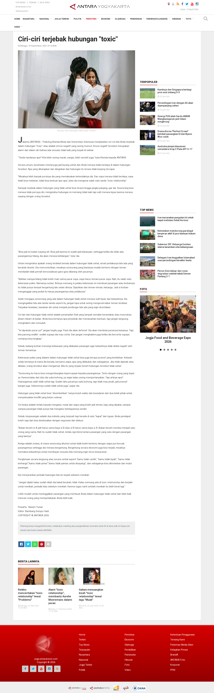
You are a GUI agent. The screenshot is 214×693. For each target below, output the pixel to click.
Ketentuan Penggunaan (182, 634)
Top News (21, 2)
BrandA (174, 654)
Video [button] (17, 27)
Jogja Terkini (85, 664)
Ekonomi (129, 639)
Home (82, 634)
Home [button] (17, 19)
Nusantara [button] (28, 19)
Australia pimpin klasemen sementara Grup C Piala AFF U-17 (175, 147)
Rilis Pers (45, 2)
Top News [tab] (147, 209)
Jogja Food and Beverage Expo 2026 (168, 340)
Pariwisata (130, 654)
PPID (172, 669)
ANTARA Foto (177, 659)
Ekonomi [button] (105, 19)
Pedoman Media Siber (181, 644)
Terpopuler (84, 649)
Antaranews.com (23, 6)
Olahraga (129, 644)
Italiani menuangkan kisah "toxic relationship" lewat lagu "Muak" (91, 594)
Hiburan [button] (176, 19)
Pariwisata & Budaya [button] (156, 19)
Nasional (83, 659)
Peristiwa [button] (91, 19)
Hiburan (129, 659)
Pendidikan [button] (136, 19)
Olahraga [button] (120, 19)
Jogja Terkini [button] (61, 19)
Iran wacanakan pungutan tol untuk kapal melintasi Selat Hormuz (175, 219)
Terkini (32, 2)
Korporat (175, 664)
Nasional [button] (44, 19)
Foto (143, 289)
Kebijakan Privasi (179, 649)
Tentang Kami (22, 11)
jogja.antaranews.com (46, 658)
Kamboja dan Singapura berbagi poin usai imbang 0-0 (175, 91)
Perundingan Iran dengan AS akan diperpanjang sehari (175, 104)
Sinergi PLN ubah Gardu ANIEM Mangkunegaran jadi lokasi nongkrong (174, 119)
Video (128, 669)
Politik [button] (77, 19)
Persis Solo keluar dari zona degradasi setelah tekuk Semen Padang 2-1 (174, 274)
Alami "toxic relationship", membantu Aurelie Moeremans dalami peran (60, 596)
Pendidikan (130, 649)
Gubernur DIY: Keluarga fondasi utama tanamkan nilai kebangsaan (175, 245)
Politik (82, 669)
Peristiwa (129, 634)
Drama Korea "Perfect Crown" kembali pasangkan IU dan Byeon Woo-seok (175, 134)
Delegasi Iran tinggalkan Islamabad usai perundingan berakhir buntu (176, 259)
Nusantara (84, 654)
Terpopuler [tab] (148, 82)
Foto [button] (188, 19)
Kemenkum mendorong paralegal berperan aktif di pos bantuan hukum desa (177, 234)
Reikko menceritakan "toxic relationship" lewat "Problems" (30, 594)
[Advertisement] (76, 224)
